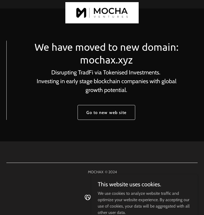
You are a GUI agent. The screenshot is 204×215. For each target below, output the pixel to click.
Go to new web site (106, 112)
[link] (102, 4)
